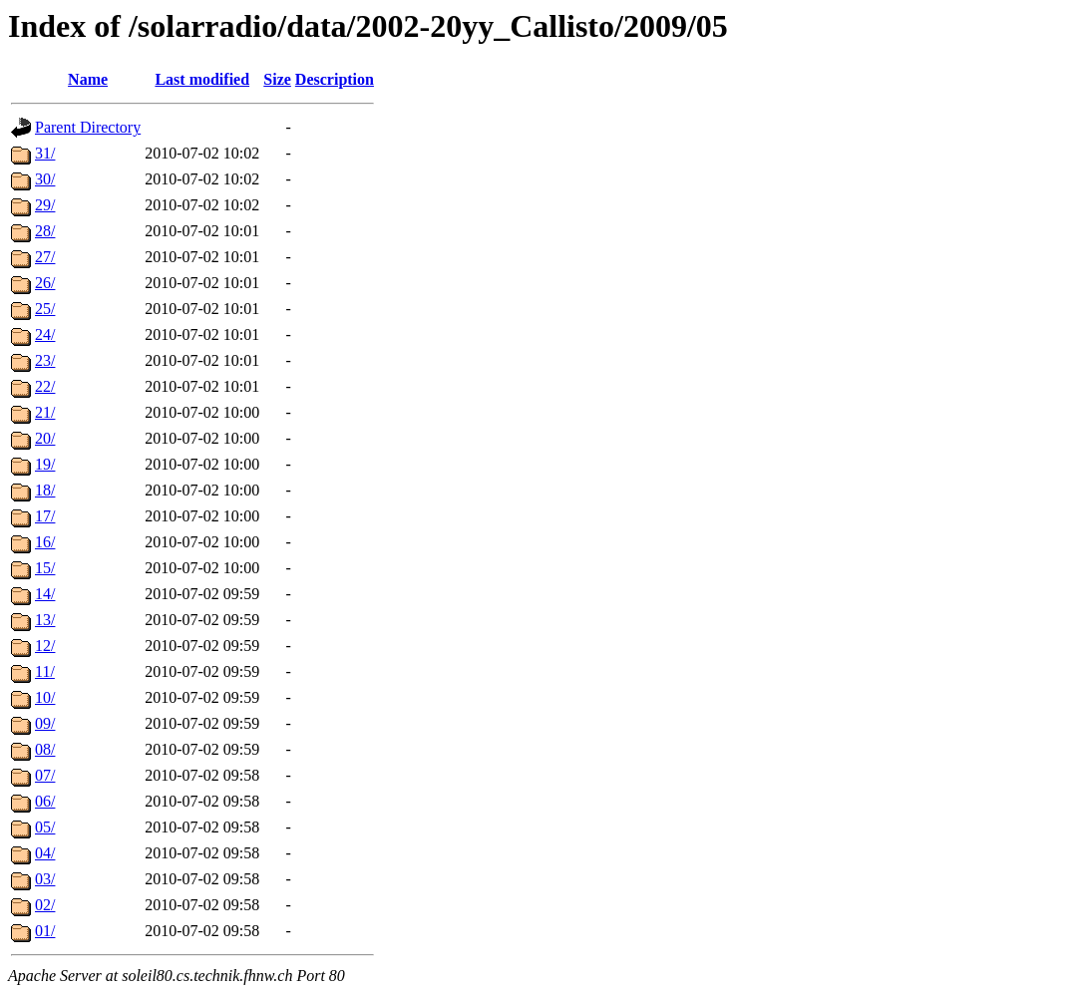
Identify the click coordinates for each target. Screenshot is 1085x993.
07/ (45, 775)
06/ (45, 801)
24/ (45, 334)
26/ (45, 282)
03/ (45, 878)
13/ (45, 619)
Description (334, 79)
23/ (45, 360)
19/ (45, 464)
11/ (45, 671)
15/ (45, 567)
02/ (45, 904)
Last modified (202, 79)
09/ (45, 723)
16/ (45, 541)
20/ (45, 438)
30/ (45, 178)
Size (277, 79)
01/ (45, 930)
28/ (45, 230)
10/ (45, 697)
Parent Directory (88, 127)
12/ (45, 645)
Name (88, 79)
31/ (45, 153)
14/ (45, 593)
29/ (45, 204)
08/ (45, 749)
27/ (45, 256)
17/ (45, 515)
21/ (45, 412)
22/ (45, 386)
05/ (45, 827)
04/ (45, 852)
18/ (45, 490)
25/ (45, 308)
